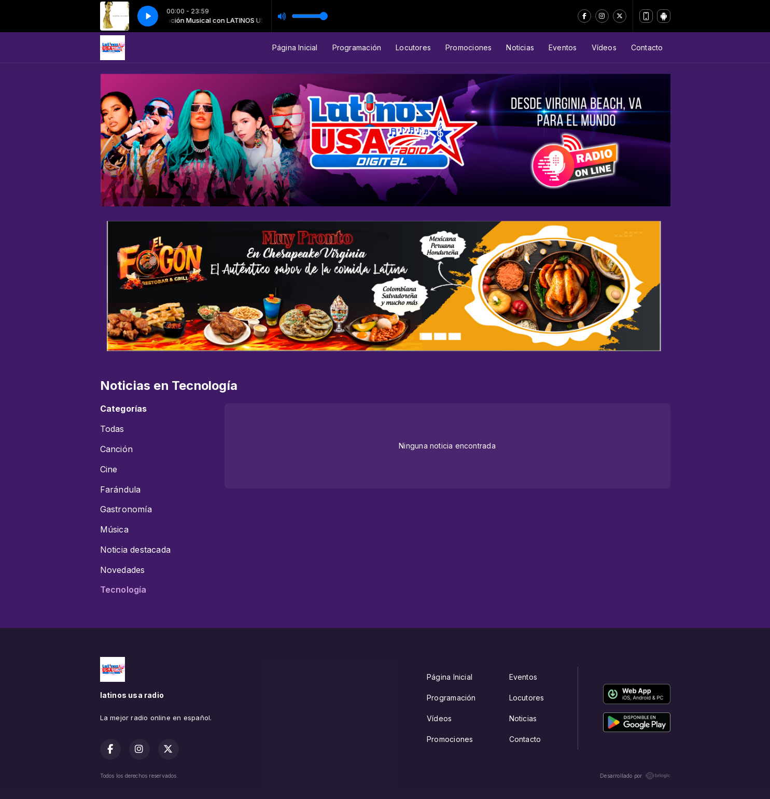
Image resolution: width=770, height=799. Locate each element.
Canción (116, 449)
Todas (112, 429)
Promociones (468, 47)
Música (114, 530)
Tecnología (123, 590)
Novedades (122, 570)
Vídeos (604, 47)
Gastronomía (126, 509)
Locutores (413, 47)
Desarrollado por (635, 775)
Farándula (120, 490)
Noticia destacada (135, 550)
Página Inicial (295, 47)
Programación (357, 47)
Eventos (563, 47)
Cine (109, 469)
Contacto (647, 47)
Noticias (520, 47)
